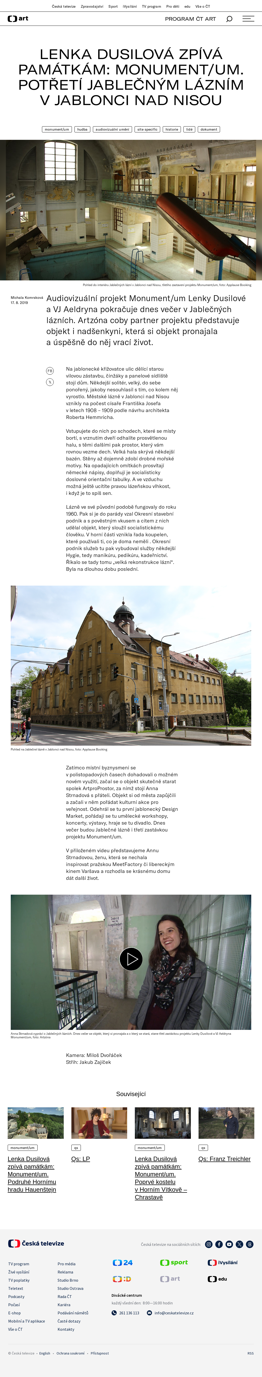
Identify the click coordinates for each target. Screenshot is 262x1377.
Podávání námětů (73, 1312)
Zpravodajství (92, 6)
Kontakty (66, 1329)
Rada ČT (65, 1296)
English (44, 1353)
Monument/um (57, 129)
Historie (172, 129)
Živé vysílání (18, 1271)
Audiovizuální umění (112, 129)
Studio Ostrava (70, 1288)
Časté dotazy (69, 1321)
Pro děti (172, 6)
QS (76, 1147)
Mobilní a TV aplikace (26, 1321)
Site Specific (147, 129)
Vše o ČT (202, 6)
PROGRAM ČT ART (190, 19)
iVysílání (130, 6)
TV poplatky (18, 1280)
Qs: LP (80, 1158)
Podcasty (16, 1296)
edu (187, 6)
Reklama (65, 1271)
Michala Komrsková (27, 297)
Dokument (209, 129)
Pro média (66, 1263)
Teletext (15, 1288)
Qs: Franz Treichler (225, 1158)
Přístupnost (100, 1353)
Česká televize (64, 6)
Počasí (14, 1304)
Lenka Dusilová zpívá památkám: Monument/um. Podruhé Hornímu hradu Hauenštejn (32, 1174)
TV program (151, 6)
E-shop (14, 1312)
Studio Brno (68, 1280)
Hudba (82, 129)
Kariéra (64, 1304)
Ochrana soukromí (70, 1353)
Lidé (189, 129)
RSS (251, 1353)
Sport (113, 6)
